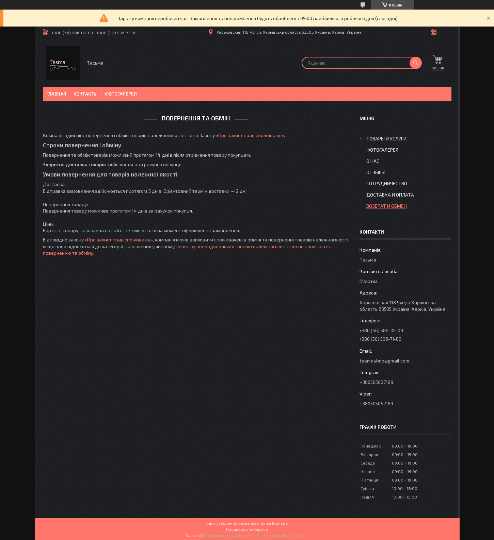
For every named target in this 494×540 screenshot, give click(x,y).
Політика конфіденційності (283, 535)
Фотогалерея (121, 94)
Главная (56, 94)
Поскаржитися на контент (228, 535)
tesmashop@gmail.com (384, 361)
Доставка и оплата (390, 195)
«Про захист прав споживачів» (250, 135)
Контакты (86, 94)
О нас (372, 161)
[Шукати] (416, 63)
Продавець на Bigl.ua (247, 529)
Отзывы (375, 172)
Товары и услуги (386, 138)
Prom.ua (280, 523)
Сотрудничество (386, 183)
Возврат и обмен (386, 206)
